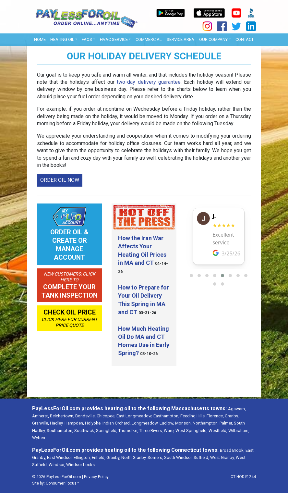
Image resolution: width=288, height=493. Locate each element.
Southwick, (84, 430)
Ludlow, (167, 423)
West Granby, (222, 457)
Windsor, (57, 464)
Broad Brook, (232, 450)
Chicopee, (106, 415)
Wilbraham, (238, 430)
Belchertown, (62, 415)
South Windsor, (178, 457)
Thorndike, (128, 430)
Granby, (232, 415)
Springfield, (106, 430)
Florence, (215, 415)
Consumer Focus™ (62, 483)
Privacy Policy (96, 477)
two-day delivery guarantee (149, 82)
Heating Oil (62, 39)
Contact (244, 39)
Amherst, (40, 415)
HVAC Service (114, 39)
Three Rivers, (151, 430)
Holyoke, (93, 423)
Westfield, (218, 430)
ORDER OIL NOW (59, 180)
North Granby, (134, 457)
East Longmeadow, (134, 415)
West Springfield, (191, 430)
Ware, (169, 430)
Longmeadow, (145, 423)
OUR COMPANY (213, 39)
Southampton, (60, 430)
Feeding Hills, (193, 415)
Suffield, (201, 457)
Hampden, (74, 423)
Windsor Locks (80, 464)
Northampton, (206, 423)
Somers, (155, 457)
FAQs (87, 39)
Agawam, (237, 408)
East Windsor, (60, 457)
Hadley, (57, 423)
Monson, (183, 423)
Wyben (38, 437)
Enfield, (98, 457)
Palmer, (226, 423)
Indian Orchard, (116, 423)
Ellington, (82, 457)
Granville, (40, 423)
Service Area (180, 39)
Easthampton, (166, 415)
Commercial (149, 39)
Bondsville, (85, 415)
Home (40, 39)
